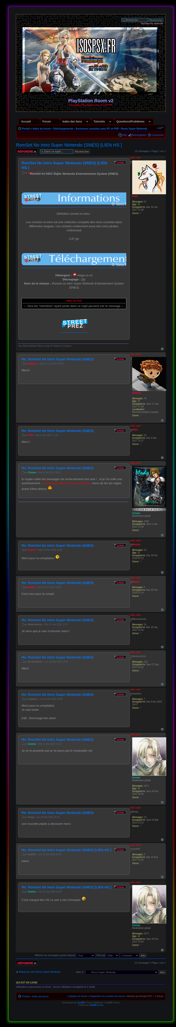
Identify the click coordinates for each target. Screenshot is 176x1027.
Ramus (31, 587)
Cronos (32, 472)
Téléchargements (63, 128)
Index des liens (72, 121)
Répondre (27, 151)
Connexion (157, 135)
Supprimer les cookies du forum (107, 996)
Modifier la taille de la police (160, 128)
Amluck (32, 550)
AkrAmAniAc (35, 662)
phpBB (80, 1002)
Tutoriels (99, 121)
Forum (46, 121)
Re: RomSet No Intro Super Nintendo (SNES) (58, 359)
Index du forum (41, 128)
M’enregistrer (139, 135)
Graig (31, 817)
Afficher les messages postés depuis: (65, 955)
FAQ (124, 135)
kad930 (32, 854)
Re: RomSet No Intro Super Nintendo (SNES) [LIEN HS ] (66, 850)
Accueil (26, 121)
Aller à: (80, 972)
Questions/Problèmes (130, 121)
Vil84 (30, 435)
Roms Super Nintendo (134, 128)
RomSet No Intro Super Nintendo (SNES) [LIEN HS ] (69, 144)
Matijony (32, 363)
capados (32, 699)
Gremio (32, 744)
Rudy (135, 196)
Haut (162, 349)
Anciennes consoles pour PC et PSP (97, 128)
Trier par (107, 955)
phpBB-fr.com (97, 1005)
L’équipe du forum (77, 996)
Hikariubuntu (35, 624)
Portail (26, 128)
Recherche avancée (152, 23)
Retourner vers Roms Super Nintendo (39, 971)
